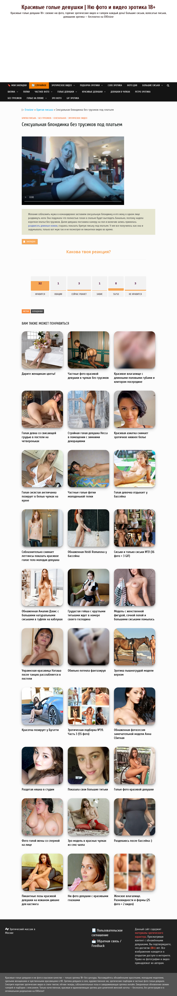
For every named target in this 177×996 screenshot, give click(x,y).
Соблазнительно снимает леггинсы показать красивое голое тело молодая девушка (40, 556)
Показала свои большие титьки (88, 789)
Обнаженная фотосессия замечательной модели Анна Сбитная (132, 734)
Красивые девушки (92, 91)
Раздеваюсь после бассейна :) (133, 841)
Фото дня (132, 85)
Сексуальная (59, 118)
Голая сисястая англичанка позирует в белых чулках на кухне (40, 496)
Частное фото (42, 91)
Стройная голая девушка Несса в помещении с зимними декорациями (88, 437)
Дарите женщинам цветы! (38, 374)
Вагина (11, 91)
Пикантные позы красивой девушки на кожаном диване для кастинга (40, 900)
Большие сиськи (151, 85)
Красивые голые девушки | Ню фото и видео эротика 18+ (88, 7)
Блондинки (37, 311)
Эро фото (57, 98)
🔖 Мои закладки (17, 85)
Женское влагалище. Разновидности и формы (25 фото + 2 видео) (132, 900)
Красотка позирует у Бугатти (40, 730)
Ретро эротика (142, 91)
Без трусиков (15, 98)
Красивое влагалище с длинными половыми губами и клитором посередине (134, 378)
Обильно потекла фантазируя (87, 670)
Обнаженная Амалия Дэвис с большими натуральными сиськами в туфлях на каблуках (42, 615)
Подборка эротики (90, 85)
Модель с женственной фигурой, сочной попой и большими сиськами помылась (134, 615)
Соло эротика (115, 85)
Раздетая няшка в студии (38, 789)
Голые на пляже (35, 98)
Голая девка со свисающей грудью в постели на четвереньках (39, 437)
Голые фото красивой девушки (134, 789)
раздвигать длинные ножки (42, 225)
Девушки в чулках (120, 91)
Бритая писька (44, 109)
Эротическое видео (61, 85)
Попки (26, 91)
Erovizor (29, 109)
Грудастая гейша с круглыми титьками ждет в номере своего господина (86, 615)
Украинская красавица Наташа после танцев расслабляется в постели (41, 674)
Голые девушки (65, 91)
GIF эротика (73, 98)
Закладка (29, 241)
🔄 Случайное (39, 85)
